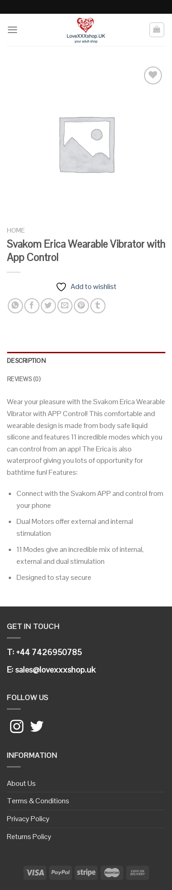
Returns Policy (29, 836)
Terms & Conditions (38, 801)
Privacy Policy (28, 818)
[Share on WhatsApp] (15, 305)
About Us (21, 783)
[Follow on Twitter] (37, 727)
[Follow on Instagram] (16, 727)
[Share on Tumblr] (97, 305)
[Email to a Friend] (64, 305)
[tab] (86, 361)
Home (16, 230)
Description (26, 361)
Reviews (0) (23, 379)
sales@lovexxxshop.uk (55, 669)
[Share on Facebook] (31, 305)
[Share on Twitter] (48, 305)
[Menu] (12, 29)
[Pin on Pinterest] (81, 305)
